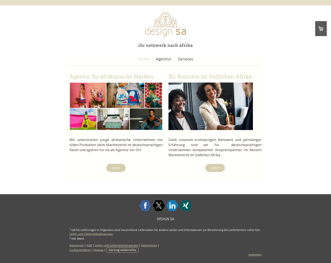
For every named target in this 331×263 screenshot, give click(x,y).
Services (185, 59)
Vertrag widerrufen (122, 250)
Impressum (76, 245)
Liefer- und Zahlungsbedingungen (91, 234)
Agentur (163, 59)
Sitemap (98, 250)
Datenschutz (149, 245)
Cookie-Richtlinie (80, 250)
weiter (116, 168)
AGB (89, 245)
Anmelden (255, 254)
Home (143, 59)
